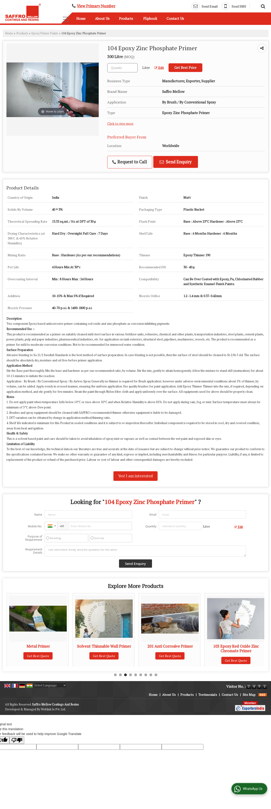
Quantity (150, 526)
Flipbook (150, 18)
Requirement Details (33, 551)
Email (152, 515)
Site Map (249, 694)
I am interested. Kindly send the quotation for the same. (145, 551)
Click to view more (120, 123)
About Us (102, 18)
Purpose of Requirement (33, 538)
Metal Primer (104, 646)
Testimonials (207, 694)
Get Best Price (185, 67)
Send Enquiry (175, 162)
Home (81, 18)
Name (38, 515)
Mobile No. (35, 526)
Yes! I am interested (135, 475)
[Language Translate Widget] (50, 685)
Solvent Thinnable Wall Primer (170, 646)
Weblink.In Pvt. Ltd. (53, 709)
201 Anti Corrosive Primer (236, 646)
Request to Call (129, 162)
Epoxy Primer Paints (44, 33)
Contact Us (175, 18)
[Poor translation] (16, 740)
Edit (159, 68)
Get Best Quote (38, 656)
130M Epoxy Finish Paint (38, 646)
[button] (96, 6)
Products (128, 18)
